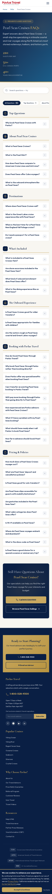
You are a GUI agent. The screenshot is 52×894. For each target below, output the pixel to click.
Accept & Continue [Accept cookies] (22, 890)
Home (5, 9)
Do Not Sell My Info (9, 884)
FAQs (12, 9)
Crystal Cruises (11, 764)
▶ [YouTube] (19, 723)
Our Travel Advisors (13, 783)
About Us (9, 778)
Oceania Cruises (12, 750)
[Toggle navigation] (48, 3)
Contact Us (10, 836)
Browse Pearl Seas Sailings (26, 609)
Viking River (10, 742)
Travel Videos (11, 804)
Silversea (9, 759)
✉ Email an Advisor (26, 665)
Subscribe (40, 716)
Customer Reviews (13, 796)
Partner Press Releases (14, 828)
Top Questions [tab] (30, 103)
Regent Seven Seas (13, 746)
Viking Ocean (11, 737)
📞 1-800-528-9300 (26, 657)
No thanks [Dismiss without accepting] (46, 890)
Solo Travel (10, 800)
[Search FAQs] (26, 90)
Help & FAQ (10, 819)
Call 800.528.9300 (26, 600)
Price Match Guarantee (14, 787)
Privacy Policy (13, 881)
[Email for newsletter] (20, 716)
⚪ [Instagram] (13, 723)
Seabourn (9, 755)
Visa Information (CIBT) (15, 832)
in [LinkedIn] (24, 723)
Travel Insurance (12, 823)
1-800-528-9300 (19, 693)
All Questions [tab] (11, 103)
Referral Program (12, 791)
